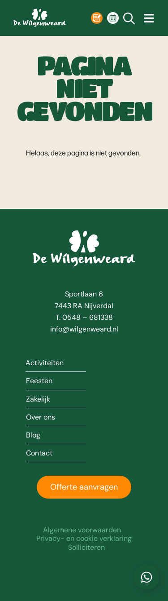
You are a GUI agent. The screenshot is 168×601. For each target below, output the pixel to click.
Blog (33, 435)
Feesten (39, 380)
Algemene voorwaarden (82, 530)
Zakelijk (38, 399)
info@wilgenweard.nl (84, 329)
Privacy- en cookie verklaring (84, 538)
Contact (39, 453)
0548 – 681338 (87, 317)
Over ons (40, 417)
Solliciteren (86, 547)
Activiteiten (45, 362)
